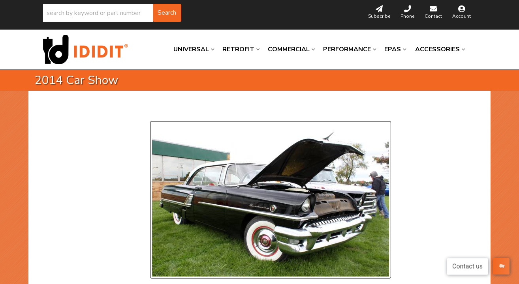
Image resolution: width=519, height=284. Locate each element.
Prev (161, 111)
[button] (112, 13)
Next (222, 111)
